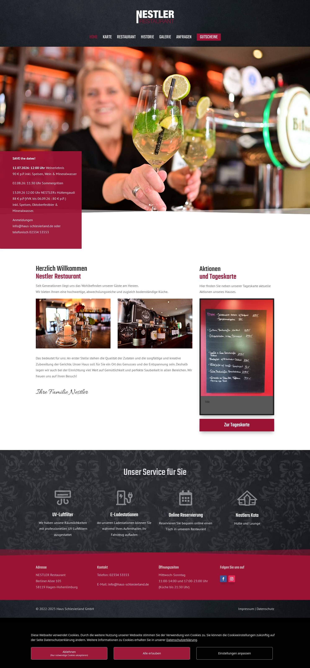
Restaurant (126, 38)
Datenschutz (265, 609)
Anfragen (184, 38)
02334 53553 (119, 575)
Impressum (246, 609)
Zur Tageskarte (237, 425)
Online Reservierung (186, 515)
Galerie (165, 38)
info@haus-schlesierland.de (33, 226)
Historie (147, 38)
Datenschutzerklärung (181, 640)
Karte (107, 38)
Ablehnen (69, 653)
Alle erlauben (152, 653)
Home (93, 38)
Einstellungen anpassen (234, 653)
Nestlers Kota (247, 515)
